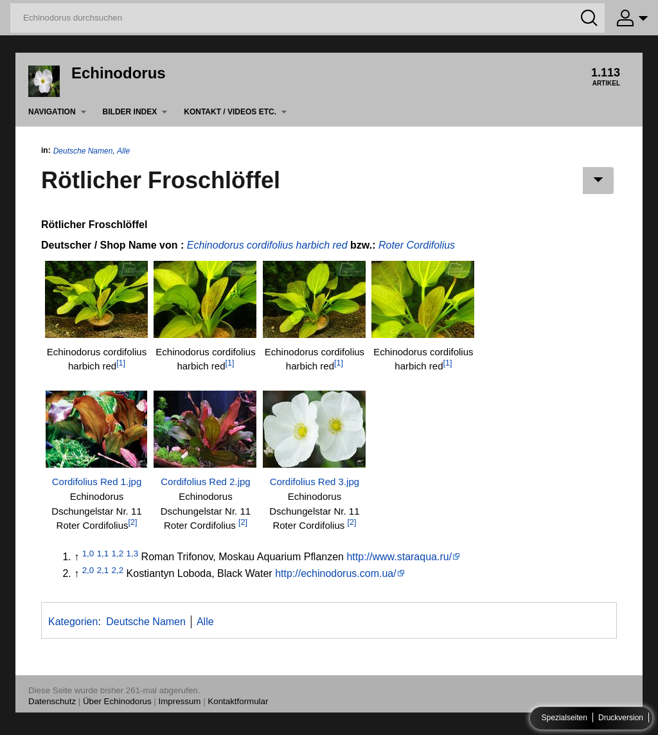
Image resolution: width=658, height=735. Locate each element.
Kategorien (73, 621)
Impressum (180, 701)
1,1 (103, 553)
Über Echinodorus (117, 701)
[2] (133, 522)
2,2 (118, 570)
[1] (120, 363)
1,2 (118, 553)
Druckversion (620, 718)
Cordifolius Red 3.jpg (315, 481)
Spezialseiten (564, 718)
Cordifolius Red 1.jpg (97, 481)
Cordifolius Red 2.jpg (206, 481)
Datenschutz (52, 701)
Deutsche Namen (83, 150)
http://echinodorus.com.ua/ (335, 573)
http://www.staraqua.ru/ (399, 556)
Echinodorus (118, 73)
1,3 (133, 553)
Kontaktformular (238, 701)
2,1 (103, 570)
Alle (123, 150)
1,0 (88, 553)
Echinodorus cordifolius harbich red (267, 245)
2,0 (88, 570)
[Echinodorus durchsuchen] (307, 18)
